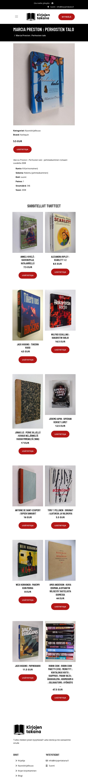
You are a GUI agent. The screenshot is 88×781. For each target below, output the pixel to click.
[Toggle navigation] (16, 16)
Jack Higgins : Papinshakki (28, 665)
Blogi (20, 775)
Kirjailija (21, 760)
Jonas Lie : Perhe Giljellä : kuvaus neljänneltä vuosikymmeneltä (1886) (28, 435)
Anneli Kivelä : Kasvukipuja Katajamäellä (27, 260)
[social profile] (52, 3)
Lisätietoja (22, 149)
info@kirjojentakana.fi (65, 7)
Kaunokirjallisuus (33, 130)
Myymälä (66, 17)
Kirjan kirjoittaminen (27, 770)
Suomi (52, 7)
